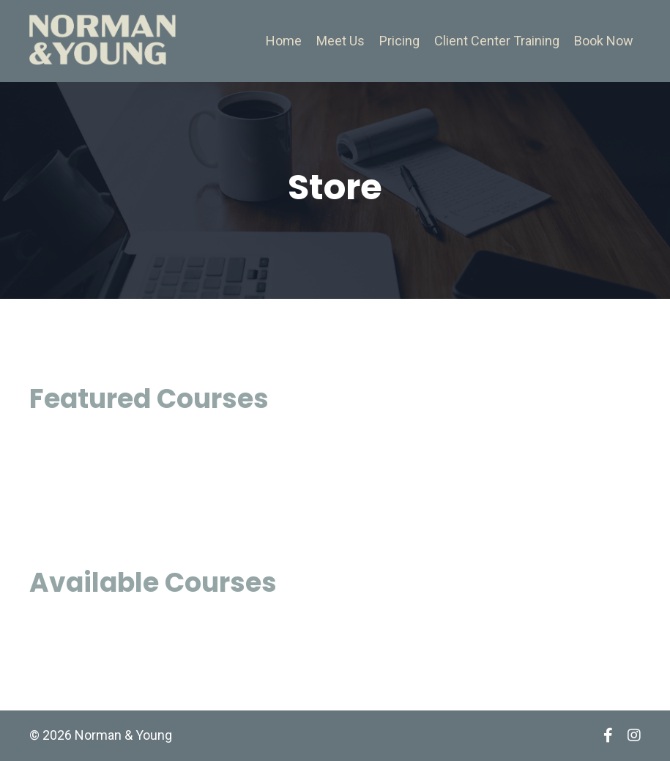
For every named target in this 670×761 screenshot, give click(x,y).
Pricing (399, 40)
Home (284, 40)
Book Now (603, 40)
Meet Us (340, 40)
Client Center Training (496, 40)
